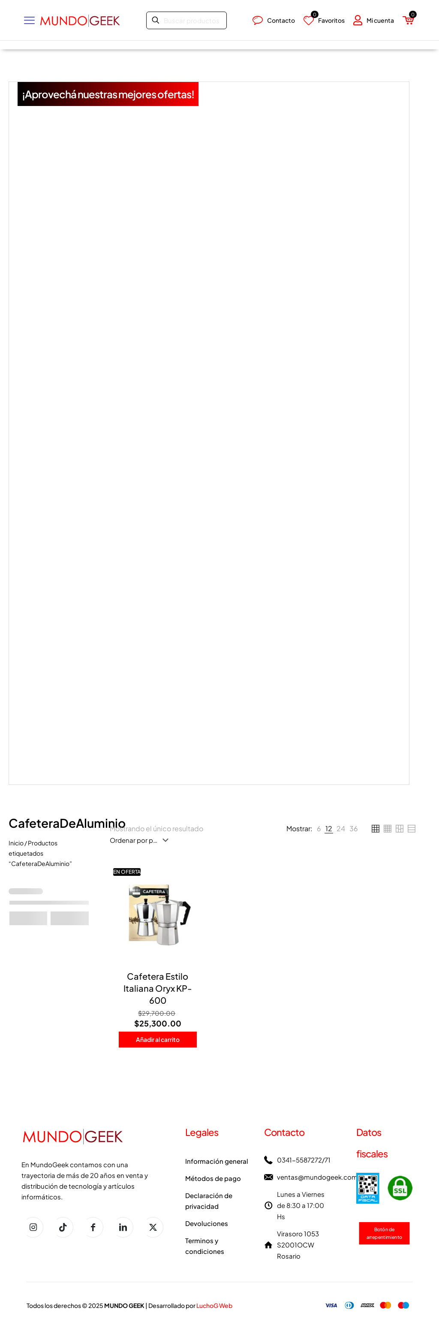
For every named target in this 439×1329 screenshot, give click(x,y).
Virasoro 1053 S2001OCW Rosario (298, 1244)
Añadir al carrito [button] (158, 1039)
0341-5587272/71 (304, 1160)
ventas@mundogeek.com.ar (321, 1177)
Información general (216, 1161)
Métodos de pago (213, 1178)
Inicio (16, 843)
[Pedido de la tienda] (141, 840)
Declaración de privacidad (208, 1200)
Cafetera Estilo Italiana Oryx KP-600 (157, 988)
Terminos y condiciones (204, 1245)
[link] (319, 828)
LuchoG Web (214, 1305)
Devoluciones (206, 1223)
